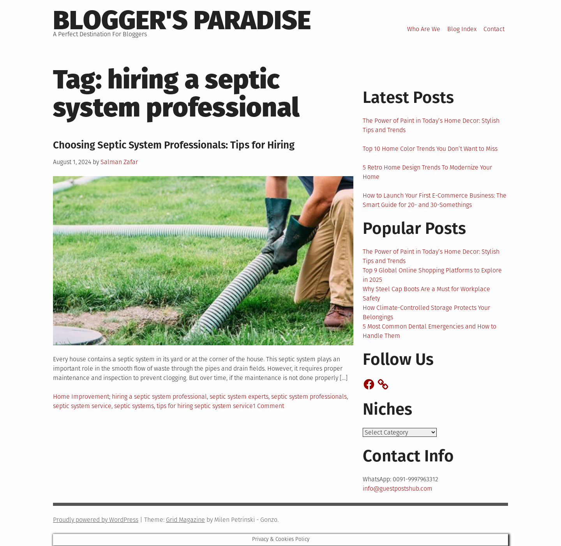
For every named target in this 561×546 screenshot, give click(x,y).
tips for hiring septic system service (205, 406)
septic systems (134, 406)
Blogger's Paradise (182, 20)
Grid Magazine (185, 520)
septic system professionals (309, 396)
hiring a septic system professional (159, 396)
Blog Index (461, 29)
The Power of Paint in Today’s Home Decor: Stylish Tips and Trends (431, 125)
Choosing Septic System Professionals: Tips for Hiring (174, 145)
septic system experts (239, 396)
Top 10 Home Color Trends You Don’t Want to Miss (430, 148)
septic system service (82, 406)
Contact (494, 29)
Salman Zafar (119, 162)
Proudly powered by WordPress (95, 520)
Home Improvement (81, 396)
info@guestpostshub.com (397, 489)
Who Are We (423, 29)
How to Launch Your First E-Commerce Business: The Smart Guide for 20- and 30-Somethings (434, 200)
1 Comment (268, 406)
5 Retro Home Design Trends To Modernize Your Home (427, 172)
